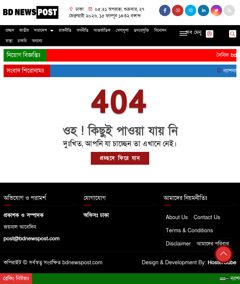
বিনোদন (160, 30)
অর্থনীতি (82, 30)
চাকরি (22, 41)
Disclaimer (178, 243)
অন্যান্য (37, 41)
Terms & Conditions (189, 230)
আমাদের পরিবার (213, 243)
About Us (177, 217)
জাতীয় (24, 30)
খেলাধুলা (122, 30)
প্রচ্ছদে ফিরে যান (120, 158)
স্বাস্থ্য (9, 41)
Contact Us (207, 217)
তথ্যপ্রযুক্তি (141, 30)
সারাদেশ (40, 30)
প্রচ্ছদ (9, 30)
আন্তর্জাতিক (102, 30)
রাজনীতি (65, 30)
